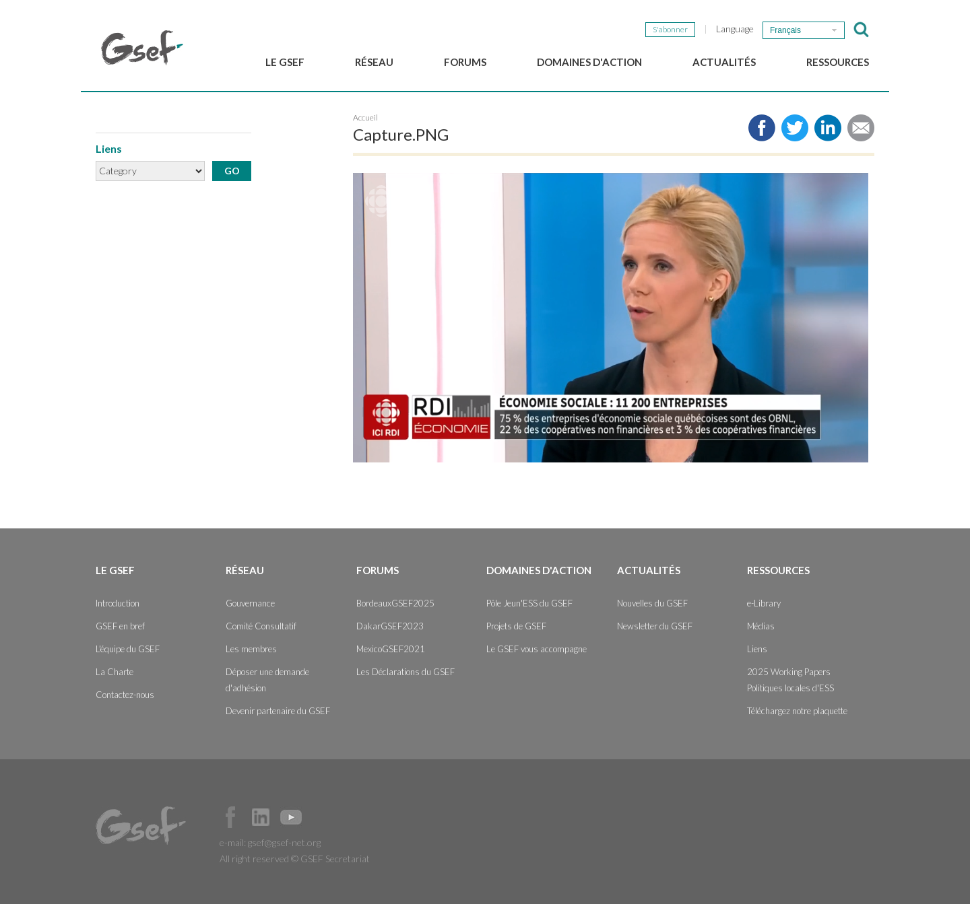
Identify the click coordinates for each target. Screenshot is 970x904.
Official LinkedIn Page (260, 817)
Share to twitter (794, 127)
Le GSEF (284, 62)
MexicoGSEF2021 (390, 649)
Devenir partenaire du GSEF (278, 710)
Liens (757, 649)
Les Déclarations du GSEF (405, 671)
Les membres (251, 649)
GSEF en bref (120, 626)
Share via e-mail (860, 127)
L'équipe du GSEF (128, 649)
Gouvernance (250, 603)
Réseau (374, 62)
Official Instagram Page (321, 817)
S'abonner (670, 29)
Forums (465, 62)
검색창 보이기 (861, 30)
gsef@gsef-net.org (284, 842)
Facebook (230, 817)
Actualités (724, 62)
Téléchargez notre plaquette (797, 710)
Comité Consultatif (261, 626)
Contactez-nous (125, 694)
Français (785, 30)
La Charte (114, 671)
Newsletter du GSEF (654, 626)
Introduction (117, 603)
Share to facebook (761, 127)
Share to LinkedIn (827, 127)
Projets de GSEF (516, 626)
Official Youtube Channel (291, 817)
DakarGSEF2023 (390, 626)
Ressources (837, 62)
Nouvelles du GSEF (652, 603)
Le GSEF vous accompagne (536, 649)
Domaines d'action (589, 62)
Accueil (365, 117)
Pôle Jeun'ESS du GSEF (529, 603)
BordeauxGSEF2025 (395, 603)
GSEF (142, 47)
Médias (761, 626)
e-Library (764, 603)
